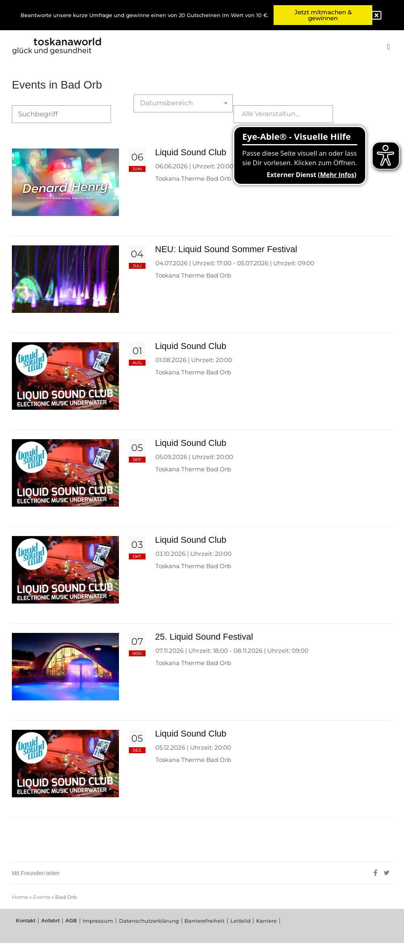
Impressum (88, 925)
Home (20, 900)
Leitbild (213, 925)
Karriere (235, 925)
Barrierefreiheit (182, 925)
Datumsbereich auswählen (171, 116)
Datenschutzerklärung (133, 925)
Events (41, 900)
